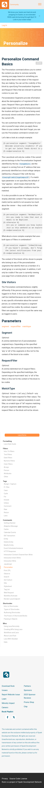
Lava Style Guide (10, 444)
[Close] (39, 16)
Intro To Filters (9, 451)
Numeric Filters (9, 461)
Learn (4, 699)
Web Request (9, 593)
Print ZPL (7, 570)
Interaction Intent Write (12, 558)
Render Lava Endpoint (12, 599)
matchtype (26, 326)
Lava (5, 516)
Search (6, 577)
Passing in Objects (10, 619)
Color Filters (8, 464)
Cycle (6, 493)
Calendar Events (10, 532)
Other (6, 477)
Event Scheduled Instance (13, 548)
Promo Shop (29, 702)
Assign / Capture (10, 484)
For (5, 497)
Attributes (7, 473)
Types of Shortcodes (11, 609)
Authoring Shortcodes (12, 612)
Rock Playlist (7, 712)
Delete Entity (8, 542)
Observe (7, 574)
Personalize (8, 567)
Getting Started (9, 523)
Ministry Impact (8, 703)
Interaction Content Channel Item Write (18, 555)
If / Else (6, 487)
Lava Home (22, 435)
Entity (6, 539)
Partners (27, 686)
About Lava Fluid (10, 636)
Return (6, 512)
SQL (5, 583)
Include (6, 500)
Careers (5, 707)
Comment (7, 506)
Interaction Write (10, 561)
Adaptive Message (11, 526)
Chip (25, 706)
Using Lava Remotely (11, 626)
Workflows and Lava (11, 632)
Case (6, 490)
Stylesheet (8, 586)
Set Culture (8, 580)
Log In (4, 25)
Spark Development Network (30, 782)
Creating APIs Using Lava (13, 629)
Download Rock (8, 686)
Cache (6, 529)
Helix (5, 642)
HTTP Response (10, 551)
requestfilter (16, 326)
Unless (6, 503)
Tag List (7, 589)
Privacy (5, 779)
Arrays (6, 467)
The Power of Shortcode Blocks (15, 616)
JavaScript (8, 564)
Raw (5, 509)
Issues (5, 690)
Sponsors (28, 690)
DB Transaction (9, 536)
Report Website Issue (11, 694)
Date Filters (8, 458)
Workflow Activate (10, 596)
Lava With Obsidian (11, 639)
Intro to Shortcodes (11, 606)
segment (5, 326)
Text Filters (8, 454)
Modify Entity (9, 545)
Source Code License (18, 779)
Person (6, 470)
